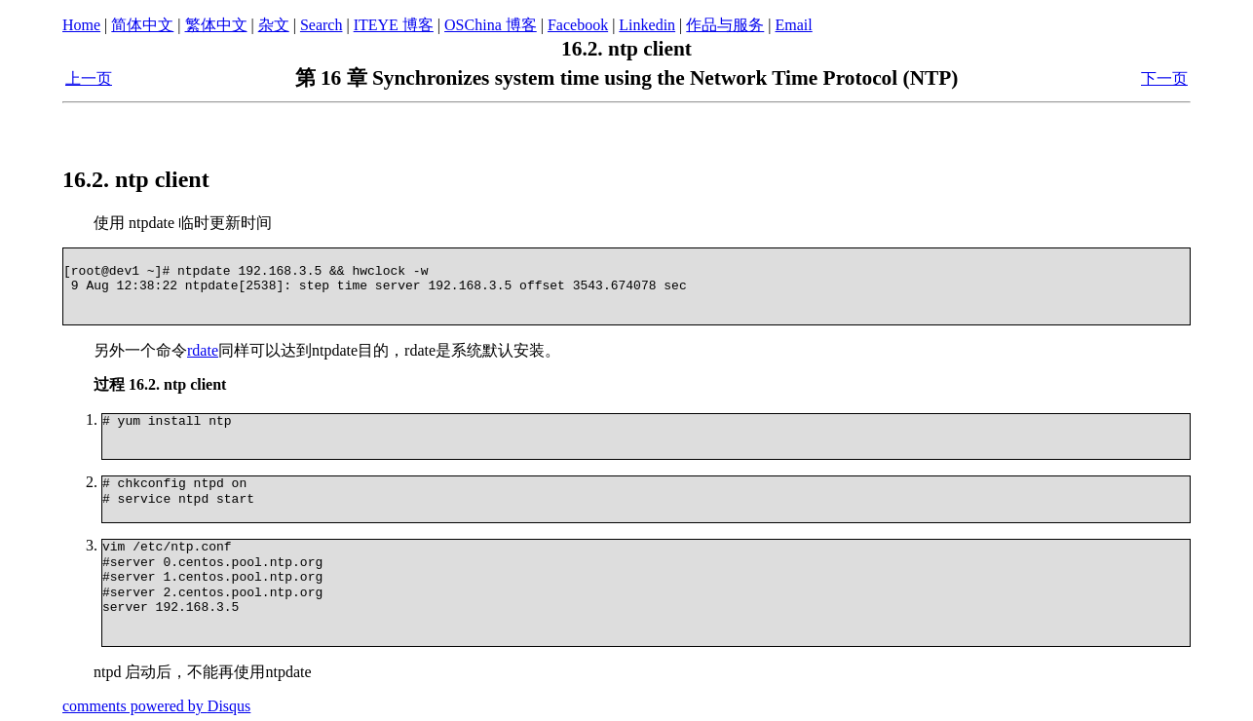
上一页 (88, 78)
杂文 (273, 25)
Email (794, 25)
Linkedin (647, 25)
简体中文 (142, 25)
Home (81, 25)
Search (321, 25)
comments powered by (156, 703)
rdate (202, 350)
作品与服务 (725, 25)
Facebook (578, 25)
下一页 (1164, 78)
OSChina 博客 (490, 25)
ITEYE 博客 (394, 25)
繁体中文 (216, 25)
